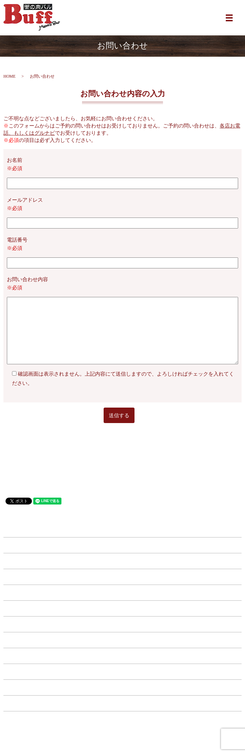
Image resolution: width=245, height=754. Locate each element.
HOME (9, 76)
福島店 (122, 576)
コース (122, 640)
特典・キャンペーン (123, 655)
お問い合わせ (122, 687)
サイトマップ (122, 719)
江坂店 (122, 561)
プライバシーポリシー (122, 703)
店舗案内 (122, 671)
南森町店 (122, 545)
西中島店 (122, 592)
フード (122, 608)
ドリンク (122, 624)
